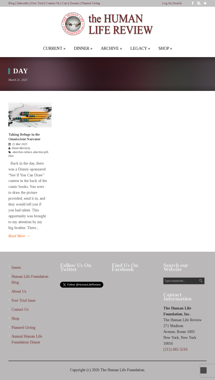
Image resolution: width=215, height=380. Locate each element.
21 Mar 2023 (19, 144)
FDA (10, 156)
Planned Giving (90, 3)
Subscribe (23, 3)
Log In (166, 3)
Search (177, 3)
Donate (74, 3)
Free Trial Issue (23, 300)
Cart (64, 3)
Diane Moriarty (21, 148)
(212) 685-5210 (175, 349)
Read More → (19, 236)
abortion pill (40, 152)
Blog (11, 3)
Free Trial (37, 3)
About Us (19, 291)
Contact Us (53, 3)
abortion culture (22, 152)
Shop (15, 318)
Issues (16, 267)
